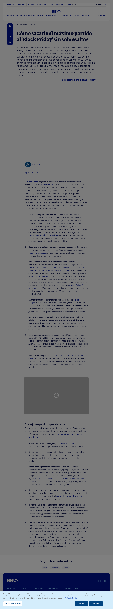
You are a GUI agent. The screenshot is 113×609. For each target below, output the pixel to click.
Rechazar (96, 603)
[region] (56, 600)
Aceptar (81, 603)
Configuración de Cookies (13, 603)
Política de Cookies (71, 598)
